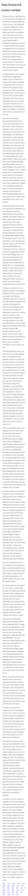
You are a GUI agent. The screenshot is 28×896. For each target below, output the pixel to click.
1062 (4, 883)
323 (17, 885)
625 (13, 894)
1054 (4, 892)
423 (18, 890)
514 (8, 892)
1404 (13, 890)
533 (8, 885)
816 (13, 892)
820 (17, 892)
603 (17, 894)
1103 (8, 894)
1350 (8, 887)
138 (22, 890)
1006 (18, 883)
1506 (13, 885)
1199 (4, 885)
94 (24, 887)
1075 (23, 883)
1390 (4, 890)
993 (13, 887)
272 (8, 890)
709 (3, 887)
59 (21, 887)
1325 (8, 883)
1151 (22, 885)
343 (21, 892)
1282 (13, 883)
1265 (4, 894)
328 (17, 887)
